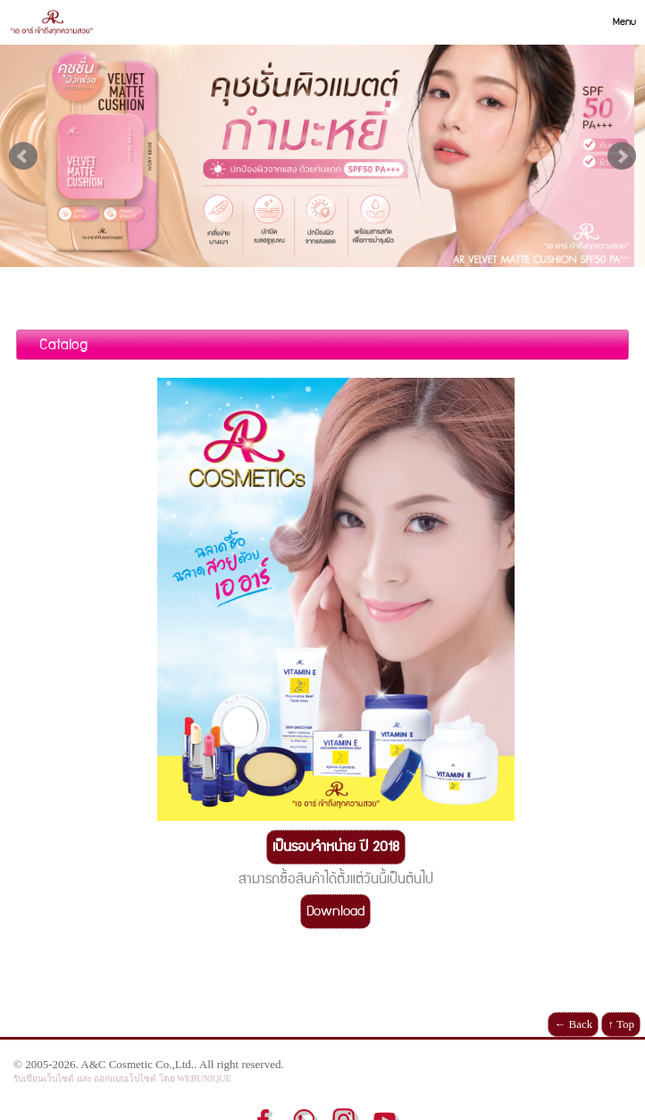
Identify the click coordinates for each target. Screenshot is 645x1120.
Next (621, 156)
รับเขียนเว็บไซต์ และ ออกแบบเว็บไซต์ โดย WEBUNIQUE (122, 1078)
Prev (23, 156)
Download (335, 911)
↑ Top (620, 1024)
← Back (573, 1024)
